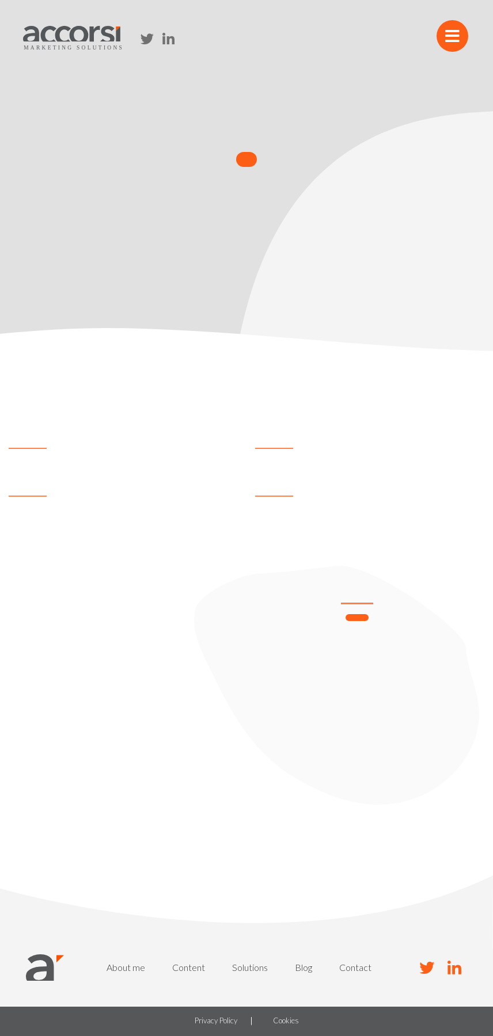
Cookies (286, 1021)
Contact (355, 967)
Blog (303, 967)
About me (126, 967)
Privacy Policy (216, 1021)
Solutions (250, 967)
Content (188, 967)
